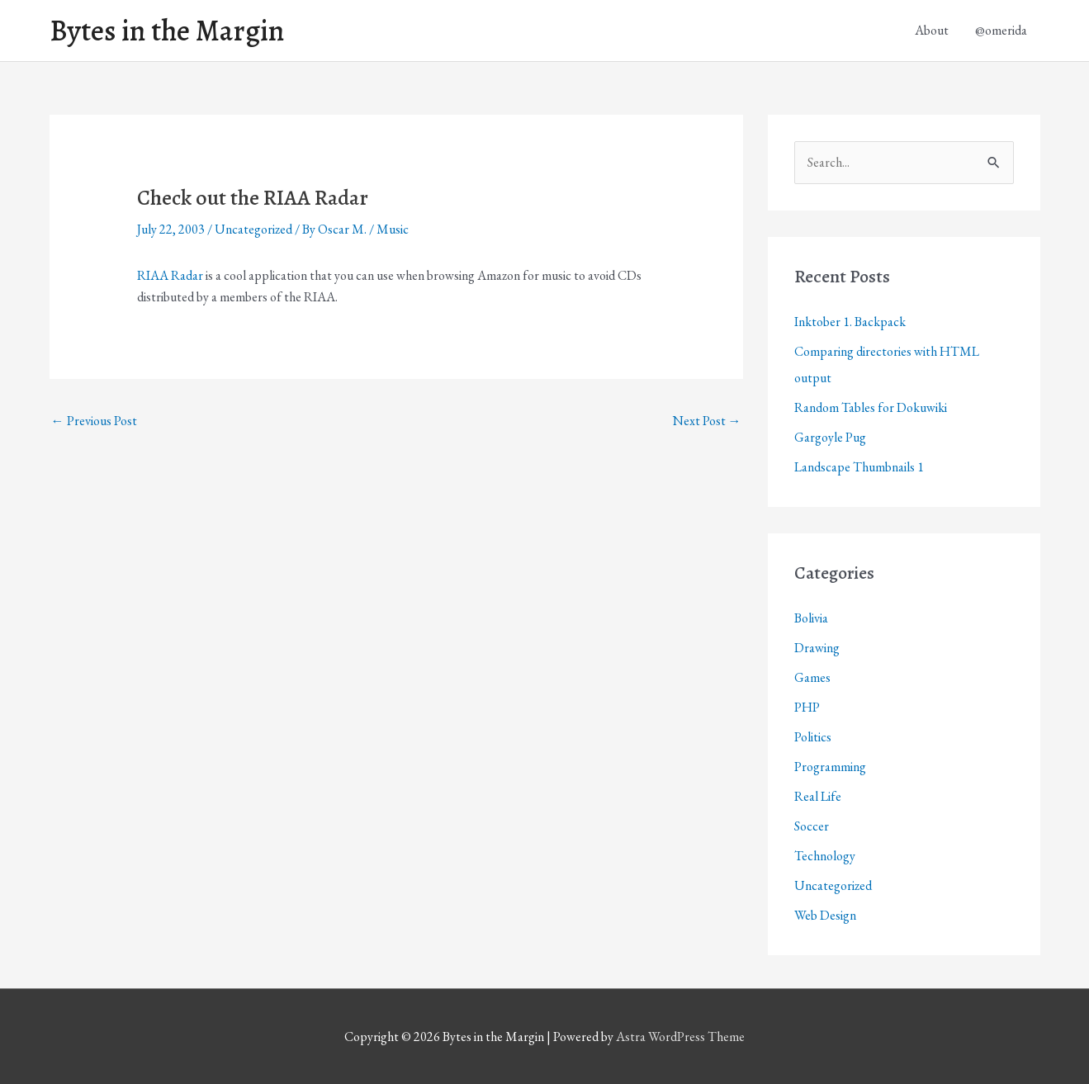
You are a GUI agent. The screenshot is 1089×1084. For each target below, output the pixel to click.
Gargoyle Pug (830, 437)
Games (812, 677)
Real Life (817, 796)
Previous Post (94, 420)
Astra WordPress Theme (680, 1036)
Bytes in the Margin (167, 30)
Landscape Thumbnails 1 (859, 467)
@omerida (1001, 30)
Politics (812, 737)
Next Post (707, 420)
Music (392, 229)
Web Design (825, 915)
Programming (830, 766)
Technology (824, 855)
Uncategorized (253, 229)
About (932, 30)
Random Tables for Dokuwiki (870, 407)
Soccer (811, 826)
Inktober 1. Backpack (850, 321)
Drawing (817, 647)
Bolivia (811, 618)
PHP (807, 707)
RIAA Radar (170, 275)
